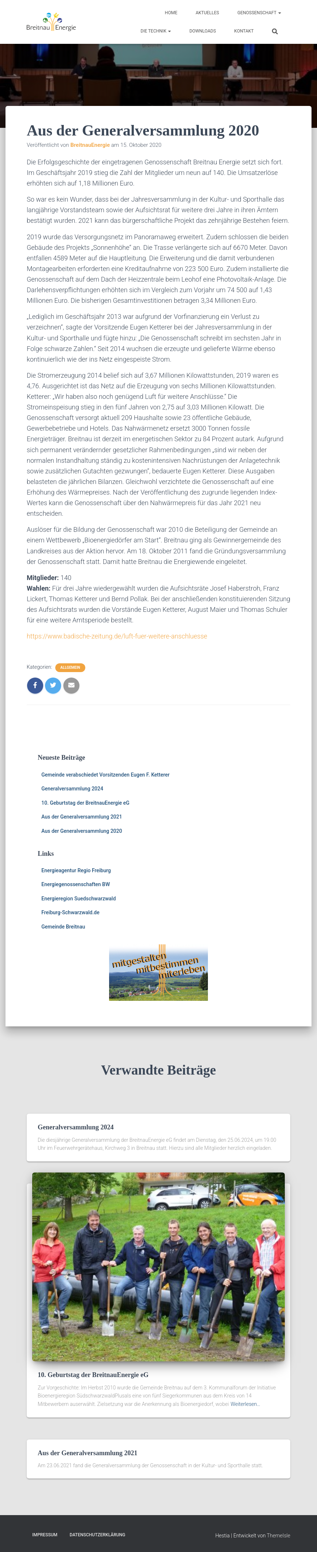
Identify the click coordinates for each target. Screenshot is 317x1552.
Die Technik (156, 31)
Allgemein (70, 668)
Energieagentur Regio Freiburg (76, 870)
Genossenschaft (259, 12)
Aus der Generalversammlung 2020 (81, 831)
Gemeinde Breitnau (63, 927)
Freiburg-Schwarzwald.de (70, 912)
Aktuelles (207, 12)
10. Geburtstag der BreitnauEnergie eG (85, 803)
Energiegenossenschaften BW (75, 884)
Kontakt (244, 31)
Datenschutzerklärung (97, 1534)
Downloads (202, 31)
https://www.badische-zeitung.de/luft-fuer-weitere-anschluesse (117, 636)
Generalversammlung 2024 (72, 789)
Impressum (44, 1534)
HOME (171, 12)
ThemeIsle (278, 1535)
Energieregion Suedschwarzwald (78, 898)
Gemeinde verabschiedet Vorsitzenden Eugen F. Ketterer (105, 775)
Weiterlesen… (245, 1404)
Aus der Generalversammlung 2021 (81, 817)
